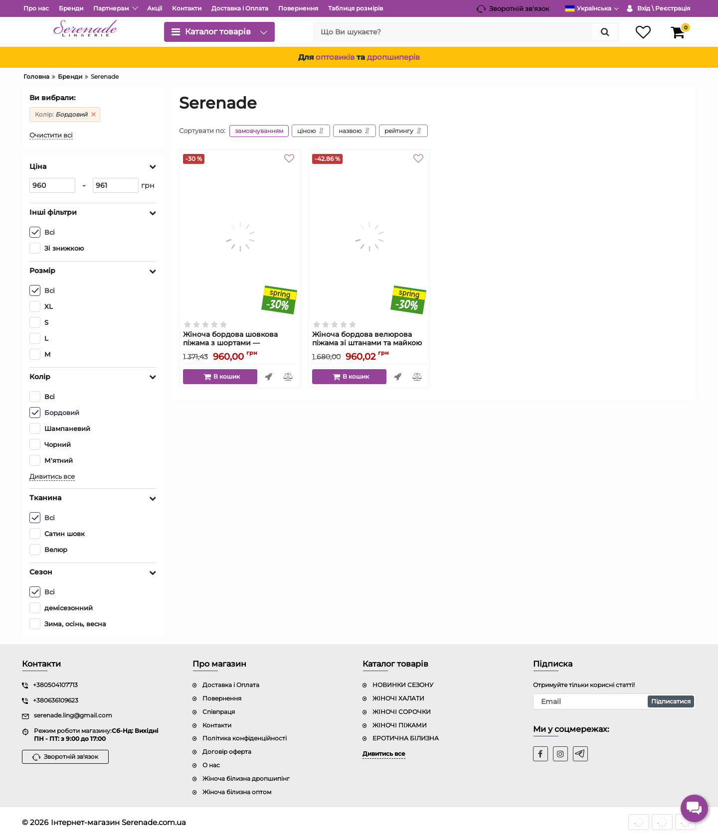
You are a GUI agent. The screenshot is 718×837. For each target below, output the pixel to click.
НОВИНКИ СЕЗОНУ (402, 684)
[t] (580, 753)
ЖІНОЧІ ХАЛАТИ (398, 697)
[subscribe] (615, 701)
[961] (116, 184)
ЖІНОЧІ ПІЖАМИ (399, 724)
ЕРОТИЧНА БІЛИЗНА (405, 737)
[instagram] (560, 753)
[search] (466, 32)
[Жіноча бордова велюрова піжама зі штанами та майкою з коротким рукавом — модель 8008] (369, 236)
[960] (52, 184)
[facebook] (540, 753)
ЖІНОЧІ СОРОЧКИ (401, 711)
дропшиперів (393, 57)
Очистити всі (51, 135)
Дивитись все (52, 476)
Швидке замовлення (268, 376)
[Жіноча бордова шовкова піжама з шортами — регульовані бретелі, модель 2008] (240, 236)
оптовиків (335, 57)
